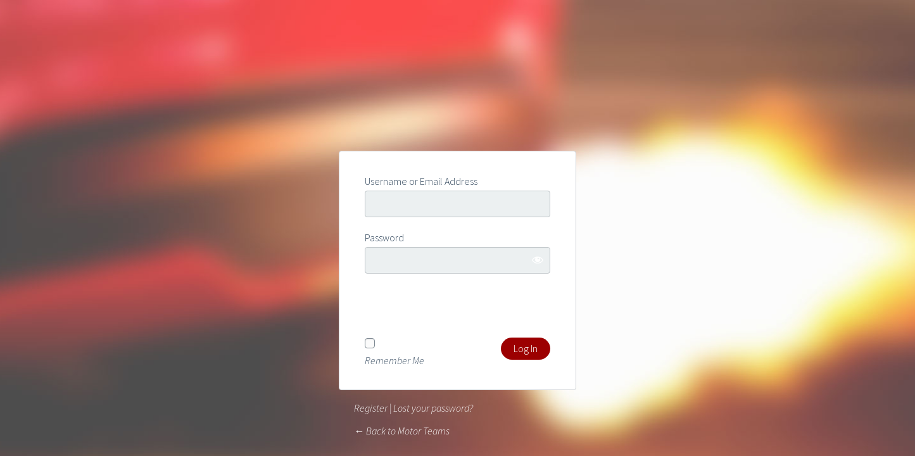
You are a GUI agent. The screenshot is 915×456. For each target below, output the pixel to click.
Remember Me (394, 359)
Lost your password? (433, 408)
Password (384, 237)
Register (371, 408)
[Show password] (537, 259)
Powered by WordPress (458, 104)
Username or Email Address (421, 181)
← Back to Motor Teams (402, 430)
